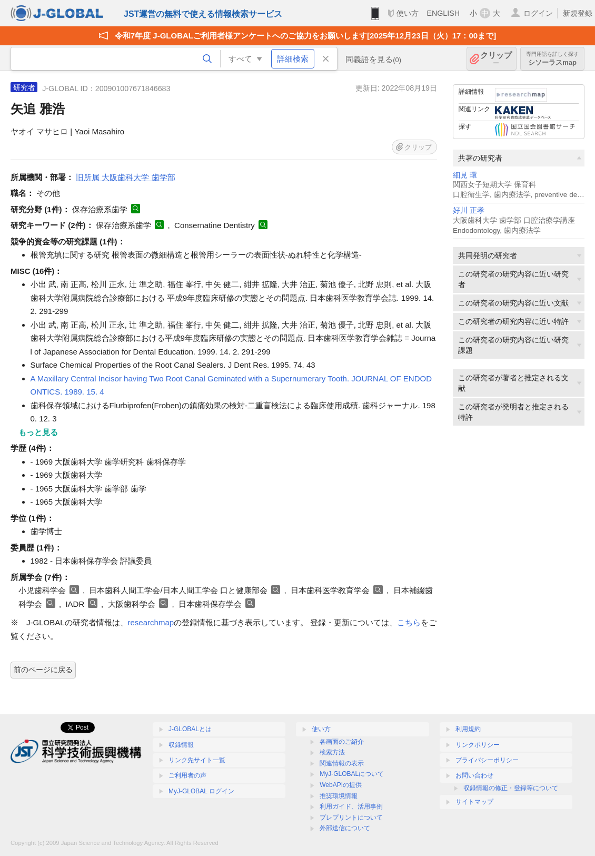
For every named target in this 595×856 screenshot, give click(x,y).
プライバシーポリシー (487, 760)
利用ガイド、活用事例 (351, 806)
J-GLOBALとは (190, 729)
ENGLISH (443, 13)
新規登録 (577, 13)
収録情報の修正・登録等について (510, 788)
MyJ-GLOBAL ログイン (201, 791)
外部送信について (345, 828)
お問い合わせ (474, 775)
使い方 (407, 13)
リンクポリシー (477, 745)
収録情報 (181, 745)
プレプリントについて (351, 817)
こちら (409, 622)
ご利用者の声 (187, 775)
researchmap (151, 622)
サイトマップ (474, 801)
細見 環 (465, 175)
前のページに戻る (43, 669)
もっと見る (38, 432)
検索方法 (332, 752)
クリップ (496, 59)
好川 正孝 (468, 210)
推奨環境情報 (339, 796)
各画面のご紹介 (342, 741)
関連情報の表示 (342, 763)
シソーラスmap (552, 58)
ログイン (538, 13)
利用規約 (468, 729)
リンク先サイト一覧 (196, 760)
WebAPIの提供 (341, 785)
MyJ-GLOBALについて (352, 774)
